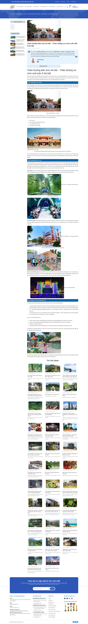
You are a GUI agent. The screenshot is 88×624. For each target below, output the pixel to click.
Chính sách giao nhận (52, 613)
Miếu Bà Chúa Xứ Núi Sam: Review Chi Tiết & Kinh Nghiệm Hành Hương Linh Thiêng (20, 51)
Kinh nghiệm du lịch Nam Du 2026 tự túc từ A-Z (20, 40)
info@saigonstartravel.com (14, 604)
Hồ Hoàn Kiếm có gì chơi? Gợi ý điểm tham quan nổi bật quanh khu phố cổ (35, 414)
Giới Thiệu (57, 1)
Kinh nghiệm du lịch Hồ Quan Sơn (52, 394)
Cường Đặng (40, 59)
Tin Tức (68, 1)
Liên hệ (49, 598)
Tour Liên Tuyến (52, 6)
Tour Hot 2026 (36, 6)
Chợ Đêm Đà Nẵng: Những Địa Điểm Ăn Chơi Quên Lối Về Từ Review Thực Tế (20, 44)
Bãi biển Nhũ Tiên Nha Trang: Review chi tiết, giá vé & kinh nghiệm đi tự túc (20, 48)
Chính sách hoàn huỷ (51, 609)
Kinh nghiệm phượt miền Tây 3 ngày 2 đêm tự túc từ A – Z (20, 54)
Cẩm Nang (63, 1)
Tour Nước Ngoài (28, 6)
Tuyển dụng (50, 600)
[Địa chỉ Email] (44, 588)
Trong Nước (12, 25)
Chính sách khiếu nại (51, 615)
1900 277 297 (12, 607)
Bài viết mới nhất (15, 33)
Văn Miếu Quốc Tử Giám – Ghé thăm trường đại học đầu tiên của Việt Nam (35, 511)
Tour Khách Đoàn (43, 6)
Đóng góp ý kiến (51, 602)
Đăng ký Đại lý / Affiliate (52, 605)
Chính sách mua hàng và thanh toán (54, 611)
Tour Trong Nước (20, 6)
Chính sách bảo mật (51, 607)
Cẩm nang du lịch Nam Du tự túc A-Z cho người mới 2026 (20, 37)
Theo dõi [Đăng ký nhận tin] (52, 588)
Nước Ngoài (12, 27)
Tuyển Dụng (73, 1)
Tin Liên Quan (53, 360)
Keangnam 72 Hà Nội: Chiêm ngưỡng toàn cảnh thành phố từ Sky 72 (70, 414)
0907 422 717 (17, 607)
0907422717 (75, 7)
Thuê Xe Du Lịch (59, 6)
